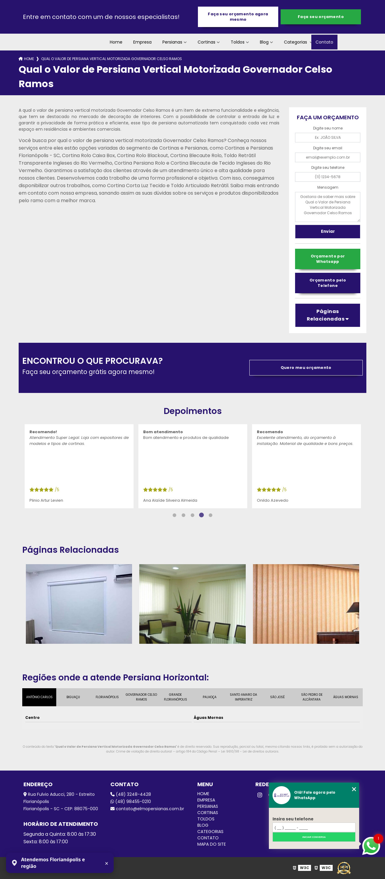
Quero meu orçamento (306, 367)
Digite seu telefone (327, 167)
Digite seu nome (328, 128)
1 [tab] (174, 515)
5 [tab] (211, 515)
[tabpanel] (79, 466)
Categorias (296, 42)
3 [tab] (192, 515)
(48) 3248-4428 (130, 794)
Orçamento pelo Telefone (328, 283)
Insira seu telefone (293, 819)
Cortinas (206, 42)
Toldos (238, 42)
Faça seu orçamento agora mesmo (238, 16)
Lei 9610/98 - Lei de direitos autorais (250, 751)
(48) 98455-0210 (130, 801)
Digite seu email (327, 148)
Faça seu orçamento (321, 16)
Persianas (172, 42)
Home (116, 42)
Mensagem (327, 187)
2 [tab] (183, 515)
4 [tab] (202, 515)
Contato (324, 42)
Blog (264, 42)
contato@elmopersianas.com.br (147, 809)
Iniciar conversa (313, 837)
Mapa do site (211, 844)
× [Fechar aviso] (107, 863)
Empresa (142, 42)
